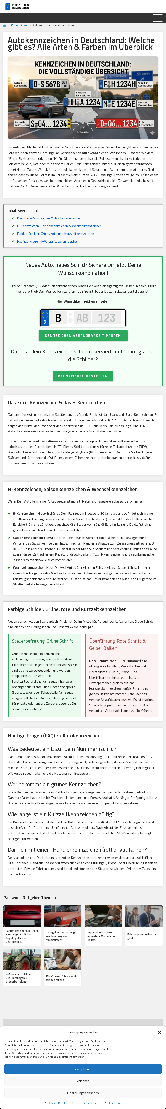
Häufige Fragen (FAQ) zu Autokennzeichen (47, 241)
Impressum (115, 1103)
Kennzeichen (20, 25)
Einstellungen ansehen (83, 1092)
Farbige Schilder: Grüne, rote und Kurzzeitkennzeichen (55, 233)
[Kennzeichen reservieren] (17, 6)
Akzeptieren (83, 1069)
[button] (159, 1032)
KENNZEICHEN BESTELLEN (83, 376)
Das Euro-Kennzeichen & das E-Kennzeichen (49, 218)
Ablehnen (83, 1080)
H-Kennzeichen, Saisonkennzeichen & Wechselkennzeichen (59, 225)
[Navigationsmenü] (158, 18)
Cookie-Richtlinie (59, 1103)
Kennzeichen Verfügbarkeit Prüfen (83, 335)
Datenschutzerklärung (89, 1103)
